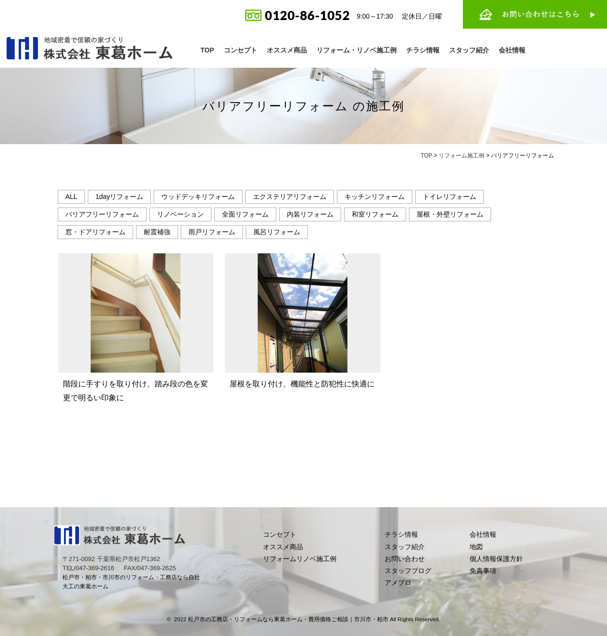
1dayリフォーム (119, 196)
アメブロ (398, 582)
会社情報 (512, 50)
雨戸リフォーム (211, 232)
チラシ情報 (423, 50)
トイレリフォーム (449, 196)
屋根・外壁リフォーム (450, 214)
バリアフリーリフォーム (102, 214)
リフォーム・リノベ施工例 (356, 50)
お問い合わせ (405, 559)
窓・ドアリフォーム (95, 232)
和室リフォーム (375, 214)
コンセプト (240, 50)
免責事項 (483, 570)
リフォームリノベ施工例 (299, 559)
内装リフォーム (310, 214)
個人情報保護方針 (496, 559)
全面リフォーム (245, 214)
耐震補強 (157, 232)
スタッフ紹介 (469, 50)
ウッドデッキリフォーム (198, 196)
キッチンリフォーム (375, 196)
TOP (207, 50)
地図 (476, 547)
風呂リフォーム (276, 232)
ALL (71, 196)
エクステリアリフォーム (289, 196)
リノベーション (180, 214)
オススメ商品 (287, 50)
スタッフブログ (408, 570)
